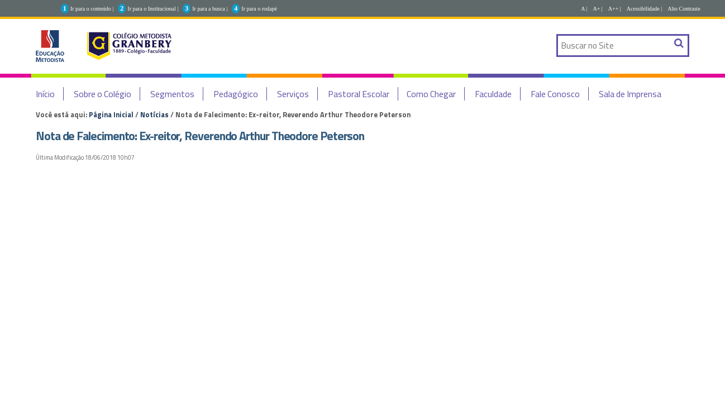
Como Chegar (431, 93)
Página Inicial (111, 114)
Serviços (293, 93)
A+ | (597, 9)
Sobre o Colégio (102, 93)
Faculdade (493, 93)
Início (45, 93)
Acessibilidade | (644, 9)
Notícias (154, 114)
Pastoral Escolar (358, 93)
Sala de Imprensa (630, 93)
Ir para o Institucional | (152, 9)
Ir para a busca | (209, 9)
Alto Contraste (683, 9)
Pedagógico (235, 93)
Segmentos (172, 93)
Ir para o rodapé (259, 9)
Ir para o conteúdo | (92, 9)
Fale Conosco (555, 93)
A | (584, 9)
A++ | (614, 9)
